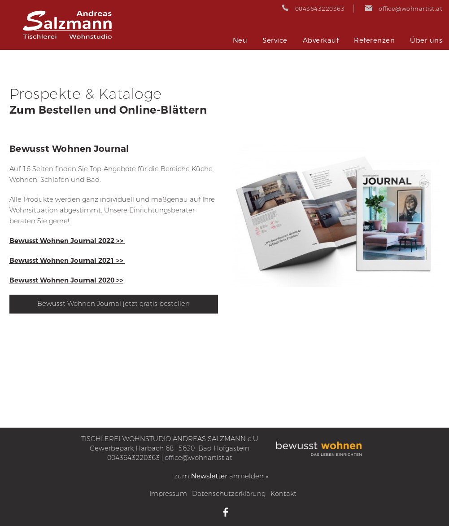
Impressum (168, 493)
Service (275, 40)
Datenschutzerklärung (229, 493)
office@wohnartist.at (198, 457)
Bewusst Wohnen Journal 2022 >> (67, 240)
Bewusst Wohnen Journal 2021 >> (67, 260)
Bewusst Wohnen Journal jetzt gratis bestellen (113, 303)
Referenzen (374, 40)
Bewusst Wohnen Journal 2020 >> (66, 280)
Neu (240, 40)
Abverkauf (321, 40)
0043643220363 (133, 457)
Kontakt (283, 493)
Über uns (426, 40)
